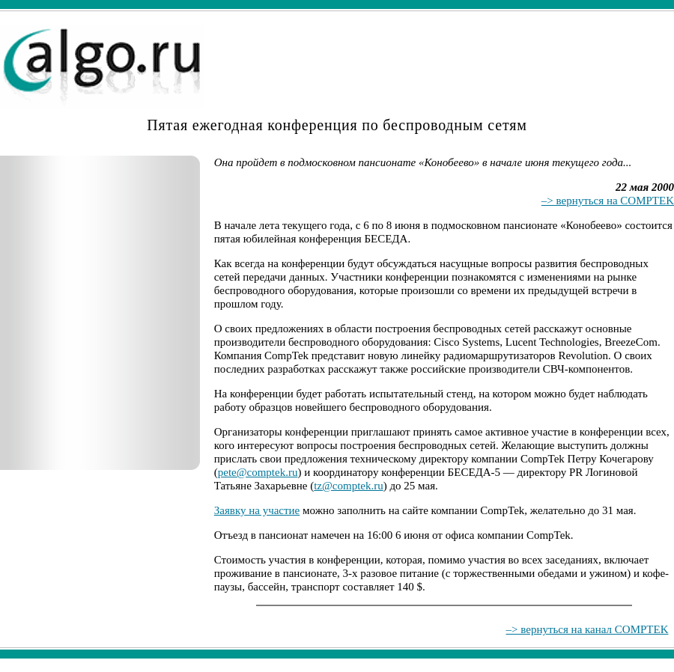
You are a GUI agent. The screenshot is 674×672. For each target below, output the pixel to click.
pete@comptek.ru (258, 472)
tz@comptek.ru (348, 486)
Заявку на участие (257, 510)
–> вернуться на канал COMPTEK (587, 629)
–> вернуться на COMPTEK (607, 201)
